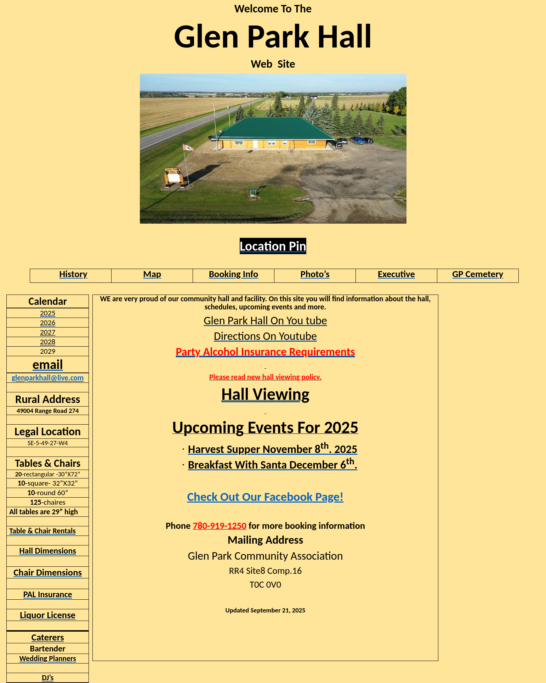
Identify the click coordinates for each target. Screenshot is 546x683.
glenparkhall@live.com (48, 377)
